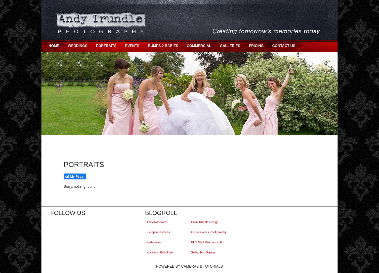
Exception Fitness (159, 232)
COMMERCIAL (199, 46)
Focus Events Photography (209, 232)
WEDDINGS (77, 46)
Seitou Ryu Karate (203, 252)
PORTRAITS (106, 46)
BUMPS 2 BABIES (163, 46)
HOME (54, 46)
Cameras (190, 266)
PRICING (256, 46)
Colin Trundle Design (205, 222)
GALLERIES (230, 46)
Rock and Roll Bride (160, 252)
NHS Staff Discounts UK (207, 242)
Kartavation (155, 242)
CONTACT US (283, 46)
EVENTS (132, 46)
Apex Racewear (158, 222)
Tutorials (213, 266)
